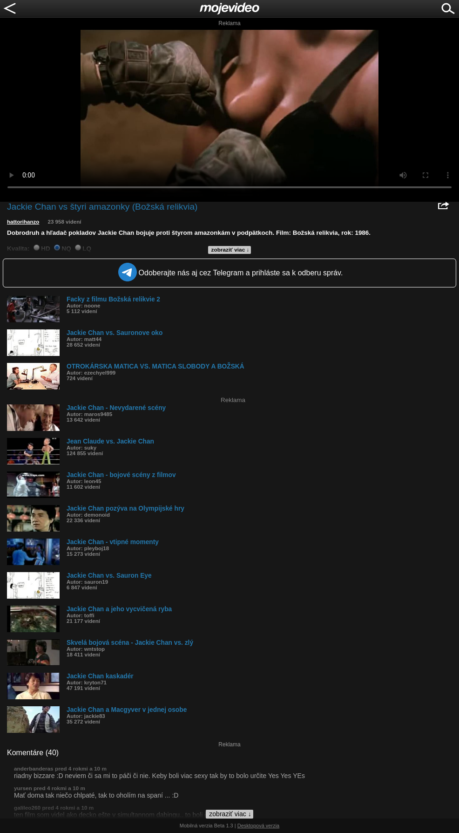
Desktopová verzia (258, 825)
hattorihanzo (23, 222)
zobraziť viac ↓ (230, 249)
